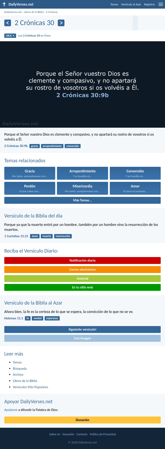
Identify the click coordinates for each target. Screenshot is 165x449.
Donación (82, 420)
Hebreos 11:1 (13, 318)
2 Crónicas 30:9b (16, 146)
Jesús (35, 236)
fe (28, 318)
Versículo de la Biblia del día (33, 216)
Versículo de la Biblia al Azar (33, 303)
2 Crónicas (52, 12)
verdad (37, 318)
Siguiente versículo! (82, 329)
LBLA (10, 35)
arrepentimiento (52, 146)
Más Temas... (82, 200)
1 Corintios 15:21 (16, 236)
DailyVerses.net (13, 12)
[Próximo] (61, 23)
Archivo (18, 374)
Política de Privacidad (103, 434)
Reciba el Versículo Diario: (31, 251)
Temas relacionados (24, 160)
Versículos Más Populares (30, 387)
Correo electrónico (82, 269)
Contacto (81, 434)
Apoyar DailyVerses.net (28, 401)
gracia (34, 146)
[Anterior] (7, 23)
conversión (72, 146)
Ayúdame (10, 410)
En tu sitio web (82, 287)
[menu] (160, 6)
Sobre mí (54, 434)
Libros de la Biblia (34, 12)
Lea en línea (34, 35)
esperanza (52, 318)
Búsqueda (20, 368)
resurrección (63, 236)
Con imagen (82, 338)
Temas (114, 4)
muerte (47, 236)
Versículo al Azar (131, 4)
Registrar (149, 4)
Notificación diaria (82, 260)
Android (82, 278)
